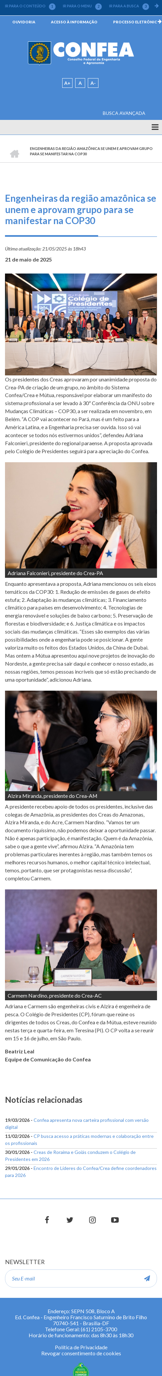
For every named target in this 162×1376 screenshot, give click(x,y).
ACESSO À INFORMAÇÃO (74, 22)
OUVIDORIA (23, 22)
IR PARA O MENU (82, 6)
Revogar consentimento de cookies (81, 1353)
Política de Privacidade (81, 1347)
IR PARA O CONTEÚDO (30, 6)
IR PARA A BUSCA (129, 6)
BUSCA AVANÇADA (124, 113)
